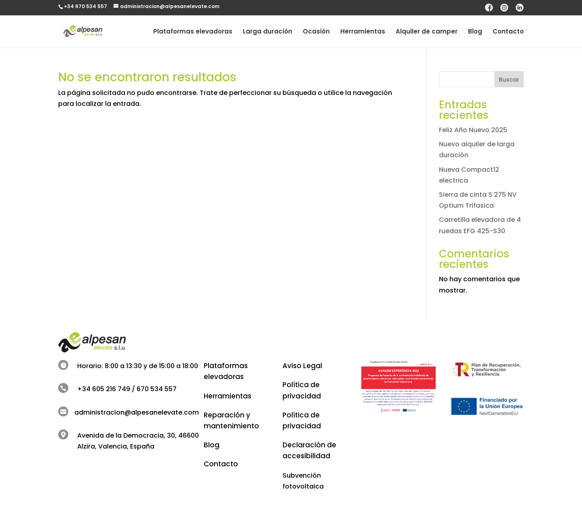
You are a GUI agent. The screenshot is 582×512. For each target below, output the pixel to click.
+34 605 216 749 (103, 389)
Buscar (509, 80)
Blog (475, 32)
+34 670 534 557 (85, 6)
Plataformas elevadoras (192, 32)
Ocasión (316, 32)
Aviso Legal (302, 366)
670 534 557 (157, 389)
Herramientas (362, 32)
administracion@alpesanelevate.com (136, 412)
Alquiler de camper (427, 32)
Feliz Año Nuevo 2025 (473, 130)
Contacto (508, 32)
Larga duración (267, 32)
